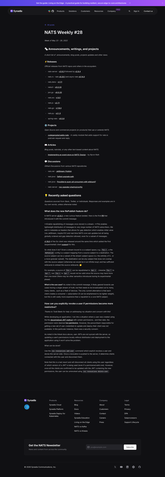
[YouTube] (121, 467)
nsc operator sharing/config (70, 187)
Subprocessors (130, 418)
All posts (49, 25)
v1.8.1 (58, 98)
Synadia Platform (56, 409)
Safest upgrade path (65, 176)
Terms (126, 405)
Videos (77, 413)
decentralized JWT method (62, 320)
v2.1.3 (58, 113)
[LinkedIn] (127, 467)
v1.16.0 (58, 108)
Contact (102, 413)
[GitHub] (139, 467)
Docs (76, 409)
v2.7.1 (57, 103)
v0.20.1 (62, 77)
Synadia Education (82, 418)
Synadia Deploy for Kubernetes (57, 414)
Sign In (136, 11)
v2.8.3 (61, 71)
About (101, 405)
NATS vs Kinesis (81, 431)
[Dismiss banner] (162, 3)
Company (112, 11)
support (65, 244)
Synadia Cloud (55, 405)
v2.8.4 (78, 71)
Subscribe (130, 447)
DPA (126, 413)
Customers (85, 11)
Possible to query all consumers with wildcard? (76, 182)
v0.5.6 (61, 118)
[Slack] (133, 467)
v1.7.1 (60, 82)
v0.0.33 (58, 87)
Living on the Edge (82, 422)
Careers (102, 418)
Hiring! (118, 9)
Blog (76, 405)
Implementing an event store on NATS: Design (67, 155)
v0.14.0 (82, 77)
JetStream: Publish (64, 171)
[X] (115, 467)
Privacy (127, 409)
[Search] (129, 11)
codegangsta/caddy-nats (58, 135)
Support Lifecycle (131, 422)
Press (101, 422)
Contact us (148, 11)
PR (103, 216)
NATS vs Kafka (80, 426)
